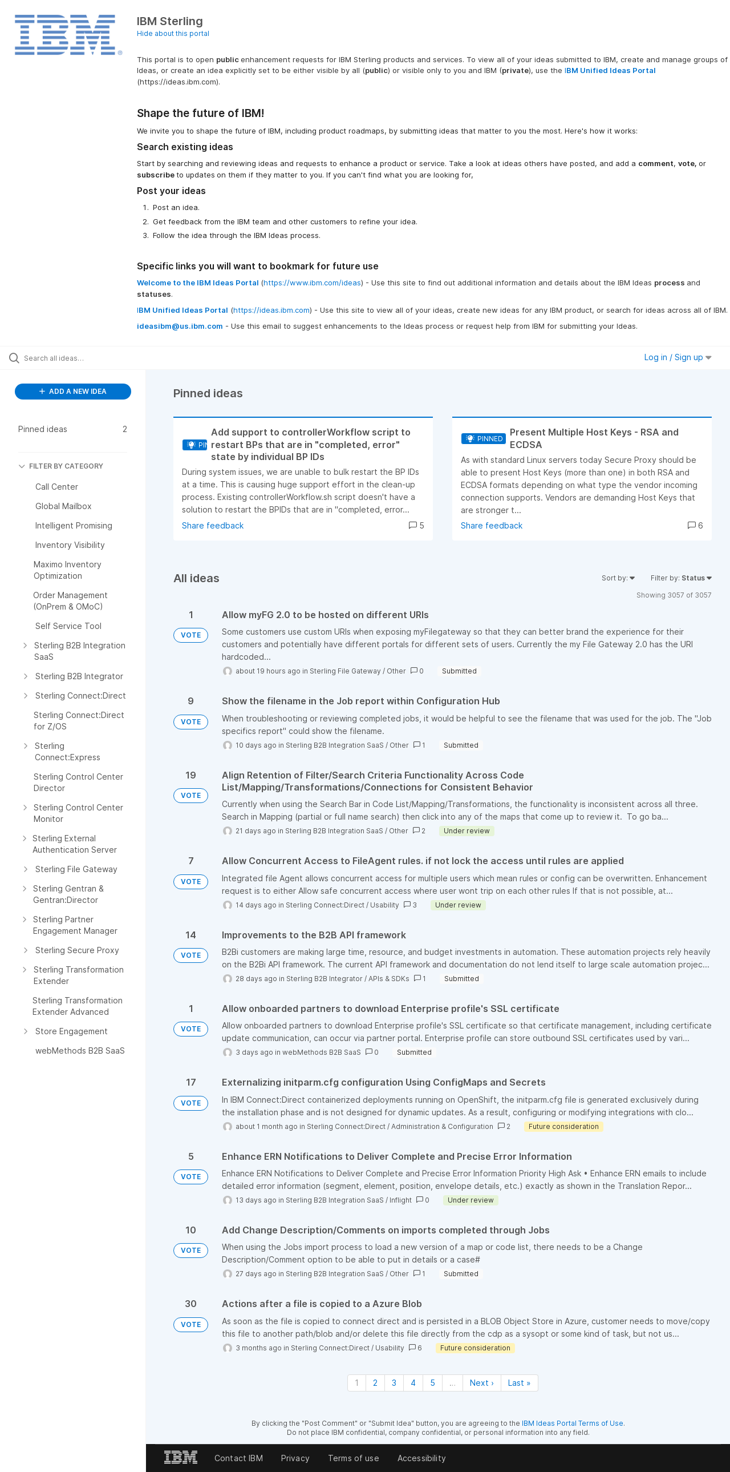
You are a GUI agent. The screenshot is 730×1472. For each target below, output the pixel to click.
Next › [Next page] (482, 1383)
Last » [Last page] (519, 1383)
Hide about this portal (173, 33)
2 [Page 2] (375, 1383)
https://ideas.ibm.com (271, 309)
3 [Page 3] (394, 1383)
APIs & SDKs (388, 978)
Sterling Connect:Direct (325, 905)
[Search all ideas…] (87, 358)
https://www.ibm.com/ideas (312, 282)
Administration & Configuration (442, 1126)
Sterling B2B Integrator (324, 978)
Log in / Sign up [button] (678, 357)
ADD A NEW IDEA (73, 391)
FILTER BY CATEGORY (60, 466)
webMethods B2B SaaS (321, 1052)
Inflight (401, 1200)
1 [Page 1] (357, 1383)
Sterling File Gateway (345, 671)
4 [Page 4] (413, 1383)
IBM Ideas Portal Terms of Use (572, 1423)
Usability (384, 905)
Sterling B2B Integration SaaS (335, 745)
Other (396, 671)
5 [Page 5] (432, 1383)
